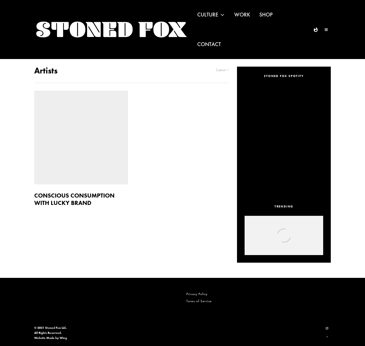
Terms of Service (199, 301)
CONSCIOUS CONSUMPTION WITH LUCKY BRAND (74, 199)
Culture (207, 14)
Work (242, 14)
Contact (209, 44)
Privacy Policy (197, 294)
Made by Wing (56, 338)
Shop (266, 14)
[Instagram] (327, 328)
